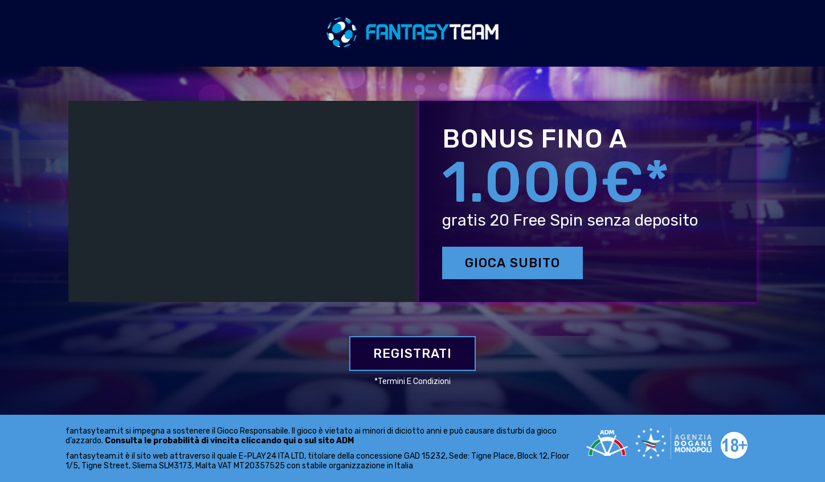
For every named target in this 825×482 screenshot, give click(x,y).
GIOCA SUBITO (512, 263)
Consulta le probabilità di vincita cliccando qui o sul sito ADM (229, 441)
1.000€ (543, 182)
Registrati (412, 353)
